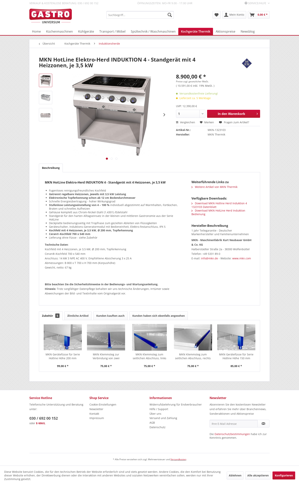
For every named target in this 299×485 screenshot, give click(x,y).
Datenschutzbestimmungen (232, 434)
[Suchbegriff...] (140, 15)
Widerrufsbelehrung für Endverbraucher (176, 404)
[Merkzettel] (216, 15)
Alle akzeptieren (258, 475)
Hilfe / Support (159, 409)
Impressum (96, 418)
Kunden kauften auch (110, 315)
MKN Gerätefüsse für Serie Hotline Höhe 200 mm (63, 356)
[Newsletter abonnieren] (263, 423)
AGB (152, 422)
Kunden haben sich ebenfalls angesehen (158, 315)
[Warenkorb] (259, 15)
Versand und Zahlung (163, 418)
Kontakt (94, 413)
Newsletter (96, 409)
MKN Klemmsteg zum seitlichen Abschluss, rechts (193, 356)
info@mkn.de (209, 258)
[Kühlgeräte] (86, 31)
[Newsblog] (247, 31)
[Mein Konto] (234, 15)
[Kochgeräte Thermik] (195, 31)
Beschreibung (51, 168)
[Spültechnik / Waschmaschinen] (153, 31)
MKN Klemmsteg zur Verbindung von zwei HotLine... (106, 356)
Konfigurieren (284, 475)
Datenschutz (158, 427)
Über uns (155, 413)
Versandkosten (178, 459)
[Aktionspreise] (225, 31)
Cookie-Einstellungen (102, 404)
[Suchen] (170, 15)
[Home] (36, 31)
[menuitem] (140, 15)
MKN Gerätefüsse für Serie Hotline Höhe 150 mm (236, 356)
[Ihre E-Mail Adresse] (234, 423)
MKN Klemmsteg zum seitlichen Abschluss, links (149, 356)
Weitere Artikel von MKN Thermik (214, 187)
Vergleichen (185, 122)
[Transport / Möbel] (112, 31)
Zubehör (50, 315)
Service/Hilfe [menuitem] (256, 3)
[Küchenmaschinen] (59, 31)
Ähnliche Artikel (77, 315)
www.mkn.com (241, 258)
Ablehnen (235, 475)
